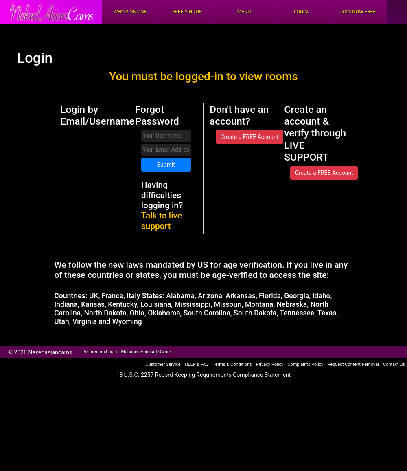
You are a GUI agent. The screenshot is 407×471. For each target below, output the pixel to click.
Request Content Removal (353, 364)
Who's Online (130, 12)
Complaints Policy (305, 364)
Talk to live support (161, 221)
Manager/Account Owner (146, 351)
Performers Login (99, 351)
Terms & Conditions (232, 364)
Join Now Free (358, 12)
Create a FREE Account (249, 137)
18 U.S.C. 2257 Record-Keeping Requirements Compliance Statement (203, 375)
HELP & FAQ (197, 364)
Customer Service (162, 364)
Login (301, 12)
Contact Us (394, 364)
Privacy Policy (270, 364)
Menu (244, 12)
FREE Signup (187, 12)
